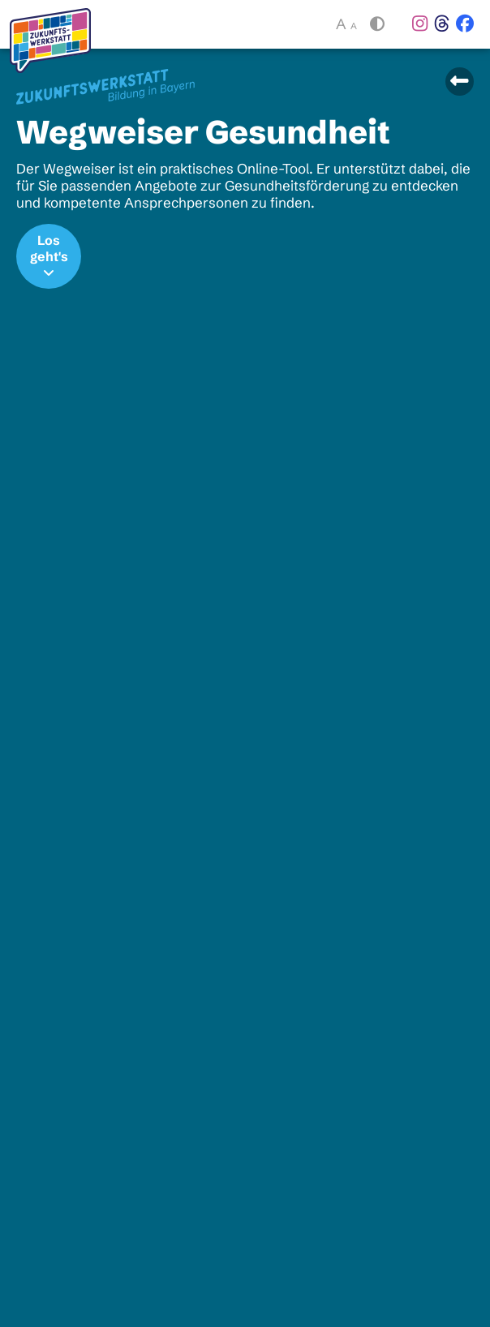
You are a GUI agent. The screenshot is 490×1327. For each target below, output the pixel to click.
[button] (375, 25)
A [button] (346, 25)
